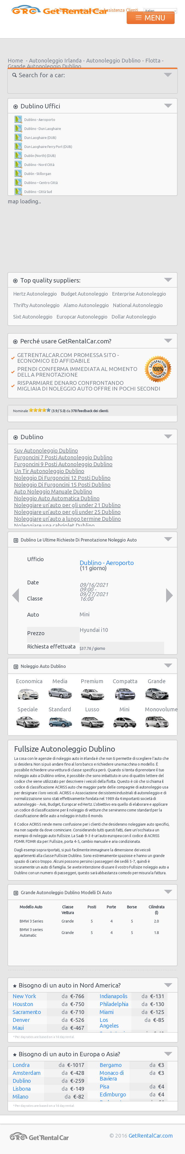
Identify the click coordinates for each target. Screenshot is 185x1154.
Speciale (27, 718)
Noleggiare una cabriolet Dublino (54, 525)
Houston (23, 1004)
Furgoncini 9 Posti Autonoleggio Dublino (63, 464)
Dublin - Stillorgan (37, 174)
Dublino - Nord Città (39, 164)
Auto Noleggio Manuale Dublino (53, 491)
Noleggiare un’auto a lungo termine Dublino (67, 519)
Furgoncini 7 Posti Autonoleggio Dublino (63, 457)
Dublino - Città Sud (38, 192)
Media (59, 689)
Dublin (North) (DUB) (40, 155)
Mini (124, 718)
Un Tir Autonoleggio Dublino (49, 471)
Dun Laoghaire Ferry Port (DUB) (48, 146)
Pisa (104, 1086)
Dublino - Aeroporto (39, 119)
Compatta (124, 689)
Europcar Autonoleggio (82, 316)
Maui (18, 1028)
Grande (156, 689)
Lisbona (22, 1088)
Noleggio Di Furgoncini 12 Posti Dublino (62, 478)
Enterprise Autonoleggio (139, 293)
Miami (107, 1012)
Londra (21, 1065)
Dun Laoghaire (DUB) (40, 137)
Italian (149, 10)
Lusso (92, 718)
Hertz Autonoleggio (35, 293)
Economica (27, 689)
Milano (20, 1096)
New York (24, 996)
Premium (92, 689)
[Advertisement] (92, 46)
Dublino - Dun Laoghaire (42, 128)
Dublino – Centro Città (41, 183)
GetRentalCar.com (151, 1135)
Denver (21, 1020)
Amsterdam (27, 1073)
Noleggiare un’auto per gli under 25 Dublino (67, 512)
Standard (59, 718)
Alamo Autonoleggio (86, 305)
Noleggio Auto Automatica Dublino (57, 498)
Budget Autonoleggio (84, 293)
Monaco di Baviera (112, 1076)
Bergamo (111, 1065)
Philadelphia (114, 1004)
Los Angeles (109, 1023)
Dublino (22, 1081)
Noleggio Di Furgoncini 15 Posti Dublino (62, 484)
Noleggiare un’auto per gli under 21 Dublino (67, 505)
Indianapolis (113, 996)
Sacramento (27, 1012)
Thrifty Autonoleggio (36, 305)
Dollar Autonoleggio (133, 316)
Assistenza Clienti (120, 10)
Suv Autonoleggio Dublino (46, 450)
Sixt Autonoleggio (33, 316)
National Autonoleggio (138, 305)
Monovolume (156, 718)
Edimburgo (113, 1094)
